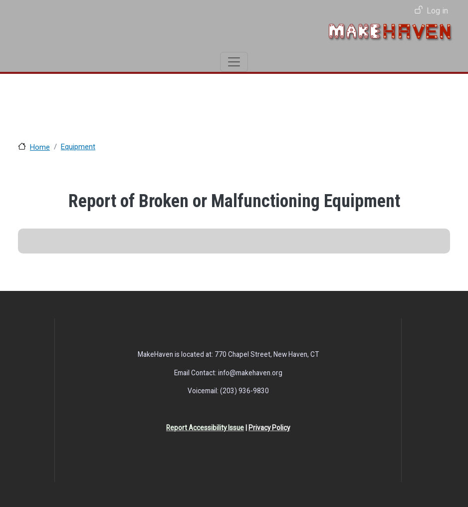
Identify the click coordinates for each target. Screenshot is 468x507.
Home (40, 147)
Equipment (78, 146)
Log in (437, 10)
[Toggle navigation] (234, 62)
